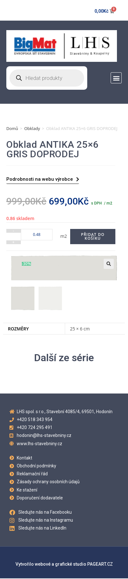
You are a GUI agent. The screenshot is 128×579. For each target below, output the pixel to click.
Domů (12, 128)
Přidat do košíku (92, 236)
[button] (116, 77)
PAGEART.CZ (100, 564)
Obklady (32, 128)
